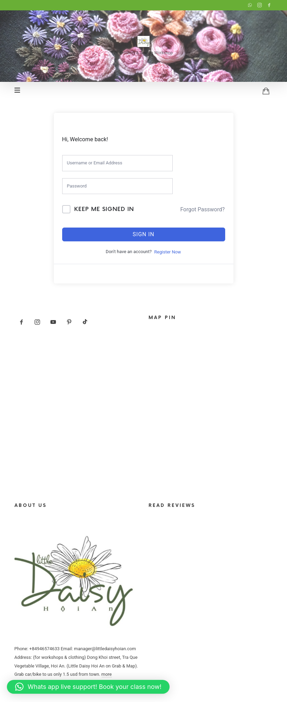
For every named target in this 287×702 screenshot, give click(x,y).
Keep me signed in (104, 209)
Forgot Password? (202, 209)
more (107, 674)
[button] (88, 687)
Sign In (143, 234)
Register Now (167, 251)
